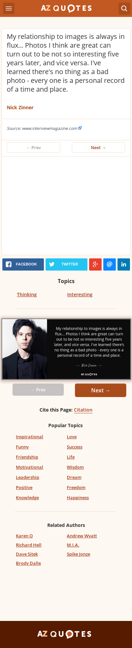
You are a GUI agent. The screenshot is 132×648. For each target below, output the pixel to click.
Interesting (80, 294)
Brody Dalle (28, 563)
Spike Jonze (78, 554)
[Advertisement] (66, 207)
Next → (98, 147)
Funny (22, 447)
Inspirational (29, 437)
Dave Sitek (27, 554)
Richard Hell (29, 545)
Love (72, 437)
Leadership (27, 477)
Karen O (24, 536)
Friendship (27, 457)
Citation (83, 410)
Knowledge (27, 497)
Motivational (29, 467)
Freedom (76, 487)
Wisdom (75, 467)
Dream (74, 477)
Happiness (78, 497)
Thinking (27, 294)
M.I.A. (73, 545)
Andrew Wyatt (82, 536)
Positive (24, 487)
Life (71, 457)
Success (74, 447)
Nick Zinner (20, 107)
